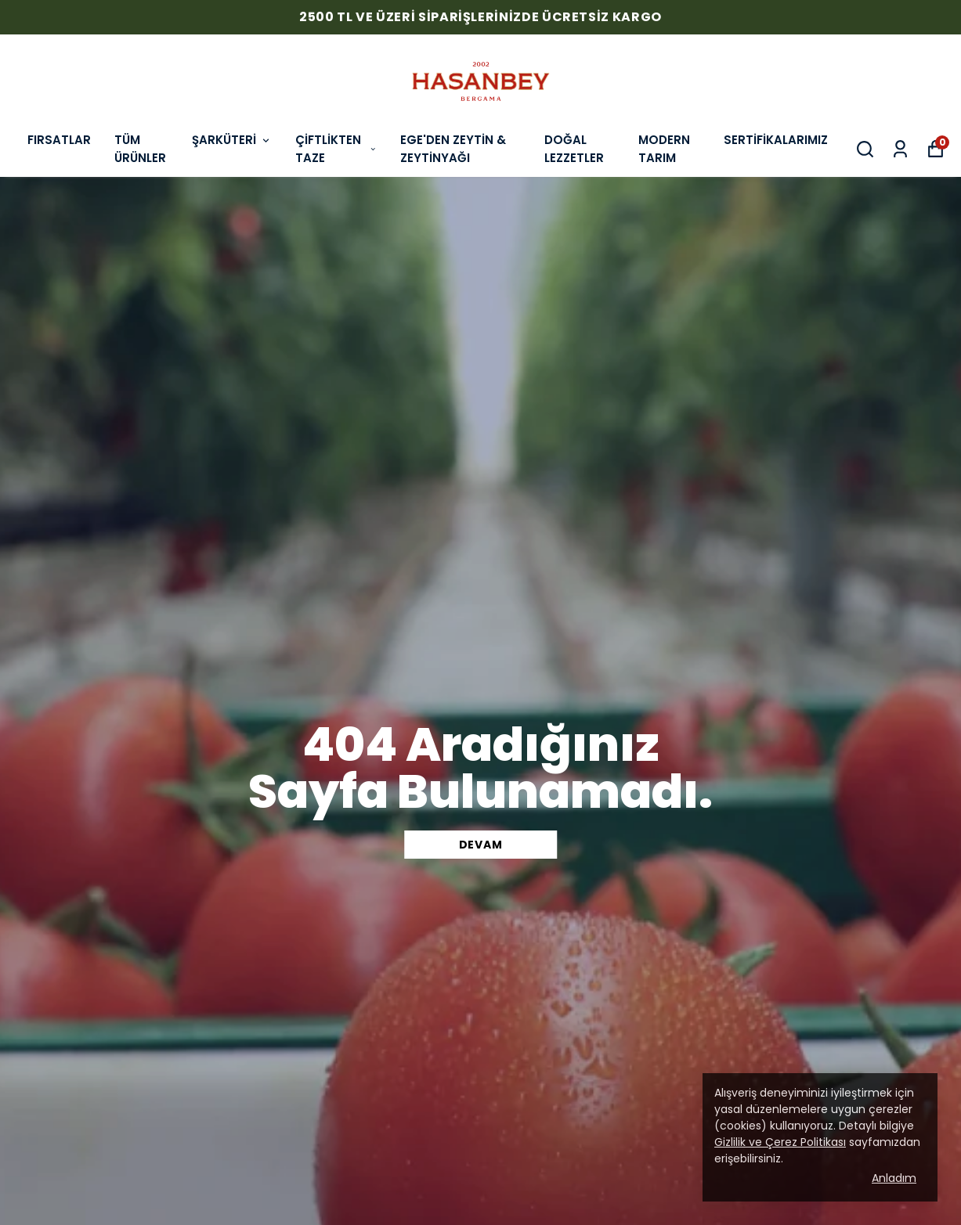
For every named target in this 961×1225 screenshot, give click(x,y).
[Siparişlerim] (900, 149)
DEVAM (481, 844)
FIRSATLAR (59, 140)
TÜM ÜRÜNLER (140, 149)
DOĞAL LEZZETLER (574, 149)
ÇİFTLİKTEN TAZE (336, 149)
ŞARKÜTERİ (232, 140)
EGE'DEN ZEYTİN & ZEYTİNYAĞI (453, 149)
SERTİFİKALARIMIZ (776, 140)
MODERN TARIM (664, 149)
